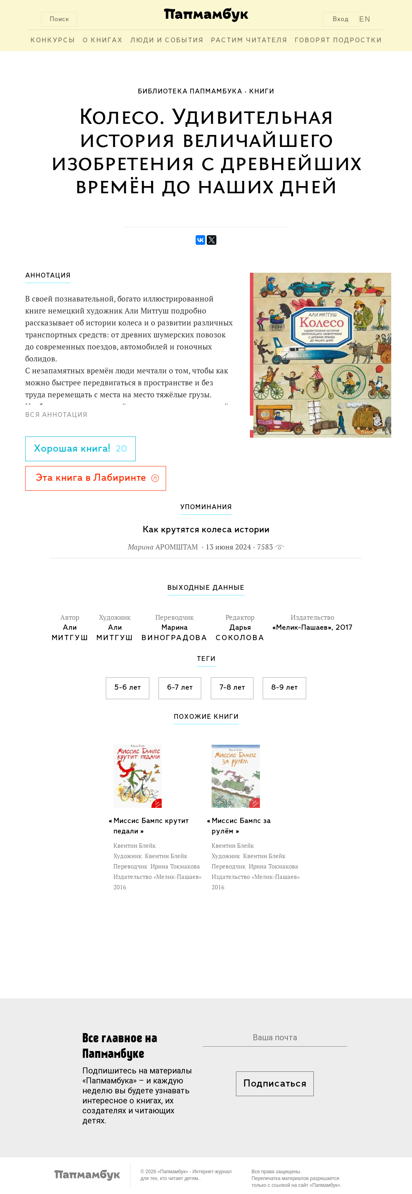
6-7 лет (180, 688)
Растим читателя (249, 40)
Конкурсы (52, 40)
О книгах (103, 40)
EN (365, 19)
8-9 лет (284, 688)
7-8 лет (232, 688)
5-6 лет (127, 688)
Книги (261, 91)
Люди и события (167, 40)
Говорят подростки (338, 40)
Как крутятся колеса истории (206, 530)
